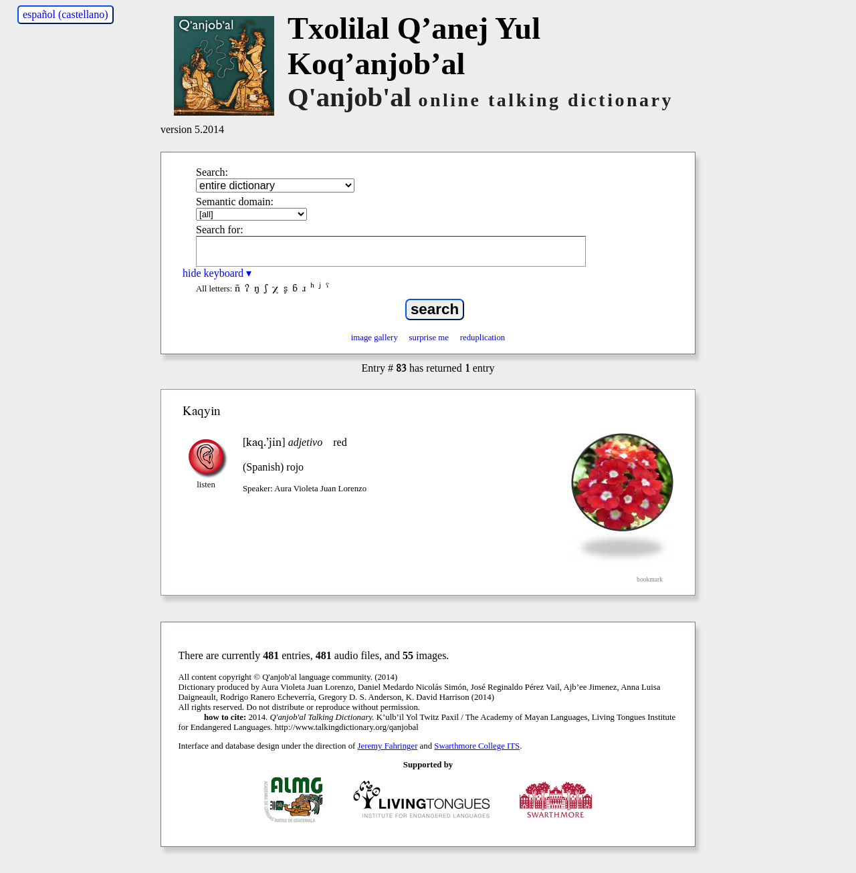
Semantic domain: (235, 201)
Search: (212, 172)
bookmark (650, 579)
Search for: (219, 229)
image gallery (374, 337)
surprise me (429, 337)
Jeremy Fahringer (388, 746)
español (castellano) (65, 14)
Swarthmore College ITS (477, 746)
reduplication (483, 337)
